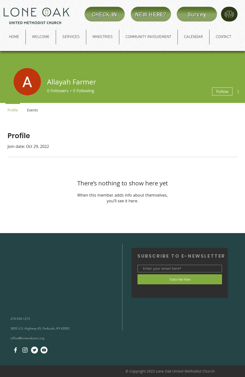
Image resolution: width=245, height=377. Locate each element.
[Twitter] (34, 350)
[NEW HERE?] (151, 14)
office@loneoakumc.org (27, 338)
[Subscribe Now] (180, 279)
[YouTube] (44, 350)
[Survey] (197, 14)
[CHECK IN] (104, 14)
